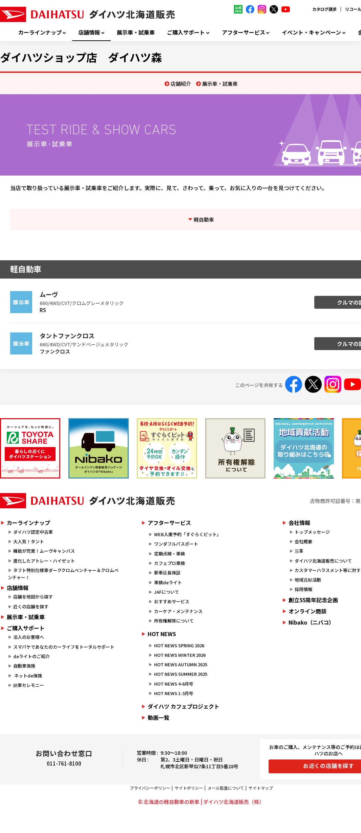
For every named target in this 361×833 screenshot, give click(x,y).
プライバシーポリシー (150, 788)
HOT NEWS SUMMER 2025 (180, 674)
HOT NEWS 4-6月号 (173, 683)
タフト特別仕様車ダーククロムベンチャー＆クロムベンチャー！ (63, 574)
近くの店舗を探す (30, 606)
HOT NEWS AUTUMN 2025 (180, 664)
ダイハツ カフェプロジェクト (183, 706)
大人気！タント (28, 541)
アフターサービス (243, 32)
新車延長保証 (167, 572)
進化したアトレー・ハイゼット (44, 560)
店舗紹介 (181, 83)
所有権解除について (174, 620)
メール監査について (226, 788)
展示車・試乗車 (136, 32)
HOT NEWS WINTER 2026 (180, 655)
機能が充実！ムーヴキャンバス (44, 551)
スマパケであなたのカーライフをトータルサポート (63, 647)
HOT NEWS (162, 634)
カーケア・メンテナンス (178, 611)
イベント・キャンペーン (311, 32)
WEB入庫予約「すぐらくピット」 (187, 534)
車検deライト (168, 582)
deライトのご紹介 (31, 656)
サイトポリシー (189, 788)
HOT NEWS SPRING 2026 (179, 645)
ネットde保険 (27, 675)
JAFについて (166, 592)
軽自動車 (204, 219)
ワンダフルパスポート (176, 544)
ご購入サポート (186, 32)
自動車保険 (24, 666)
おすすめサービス (171, 601)
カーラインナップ (40, 32)
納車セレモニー (28, 685)
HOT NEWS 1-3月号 (173, 693)
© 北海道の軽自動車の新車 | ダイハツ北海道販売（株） (201, 801)
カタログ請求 (324, 9)
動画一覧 (158, 717)
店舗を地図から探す (33, 596)
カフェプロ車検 (169, 563)
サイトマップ (261, 788)
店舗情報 (89, 32)
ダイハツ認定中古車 (33, 532)
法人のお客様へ (28, 637)
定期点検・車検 (169, 553)
